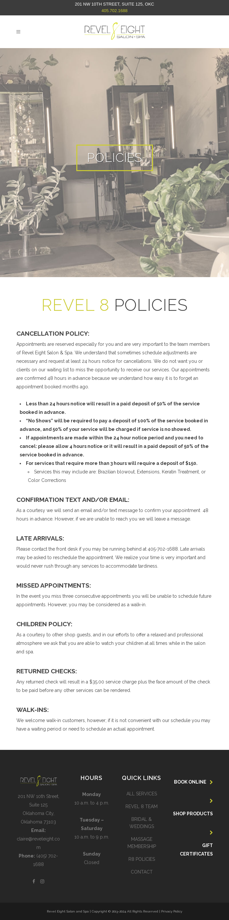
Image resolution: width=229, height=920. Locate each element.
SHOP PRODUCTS (193, 813)
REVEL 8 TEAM (141, 806)
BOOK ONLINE (190, 782)
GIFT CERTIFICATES (196, 850)
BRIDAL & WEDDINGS (141, 823)
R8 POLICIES (141, 859)
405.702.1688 (115, 10)
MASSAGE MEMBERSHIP (141, 843)
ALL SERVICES (141, 793)
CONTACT (142, 872)
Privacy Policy (171, 911)
